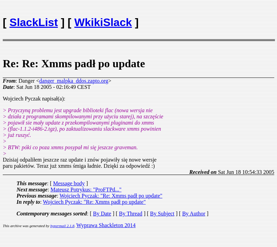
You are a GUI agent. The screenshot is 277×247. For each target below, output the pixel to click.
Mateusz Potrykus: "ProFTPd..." (86, 189)
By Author (193, 213)
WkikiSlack (103, 22)
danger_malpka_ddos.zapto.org (73, 81)
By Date (102, 213)
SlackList (34, 22)
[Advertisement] (234, 19)
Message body (69, 183)
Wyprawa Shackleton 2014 (106, 225)
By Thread (130, 213)
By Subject (162, 213)
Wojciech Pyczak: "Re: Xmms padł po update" (111, 196)
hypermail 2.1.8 (62, 226)
